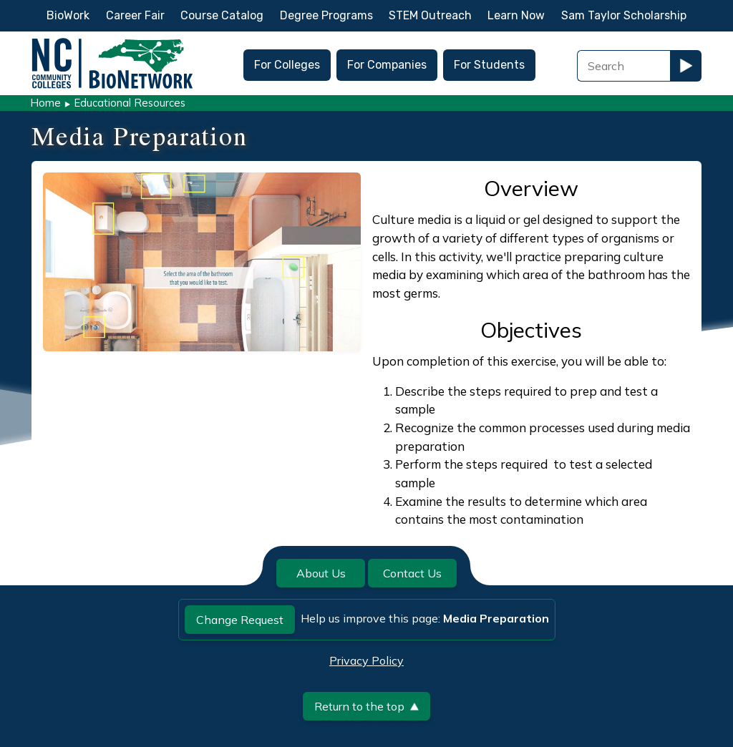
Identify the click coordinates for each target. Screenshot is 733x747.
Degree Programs (326, 15)
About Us (321, 573)
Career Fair (135, 15)
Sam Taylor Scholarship (623, 15)
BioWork (68, 15)
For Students (489, 65)
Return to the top (366, 706)
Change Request (239, 619)
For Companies (387, 65)
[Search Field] (623, 66)
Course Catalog (221, 15)
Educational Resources (129, 102)
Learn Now (516, 15)
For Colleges (287, 65)
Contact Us (412, 573)
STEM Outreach (430, 15)
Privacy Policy (366, 660)
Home (45, 102)
